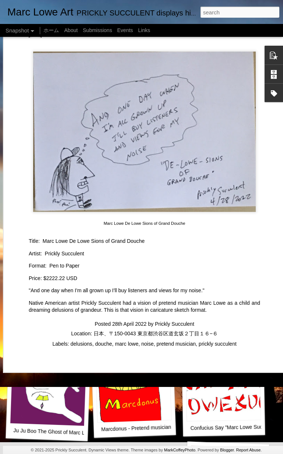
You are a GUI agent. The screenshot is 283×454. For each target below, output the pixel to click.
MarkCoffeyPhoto (179, 450)
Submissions (97, 30)
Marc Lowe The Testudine (46, 231)
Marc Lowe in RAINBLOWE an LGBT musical (154, 328)
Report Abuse (248, 450)
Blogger (227, 450)
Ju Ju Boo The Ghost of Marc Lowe (53, 431)
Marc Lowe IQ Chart (50, 331)
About (71, 30)
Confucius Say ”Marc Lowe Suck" (229, 427)
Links (144, 30)
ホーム (51, 30)
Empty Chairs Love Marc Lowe (137, 231)
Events (125, 30)
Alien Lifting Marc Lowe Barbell (229, 327)
